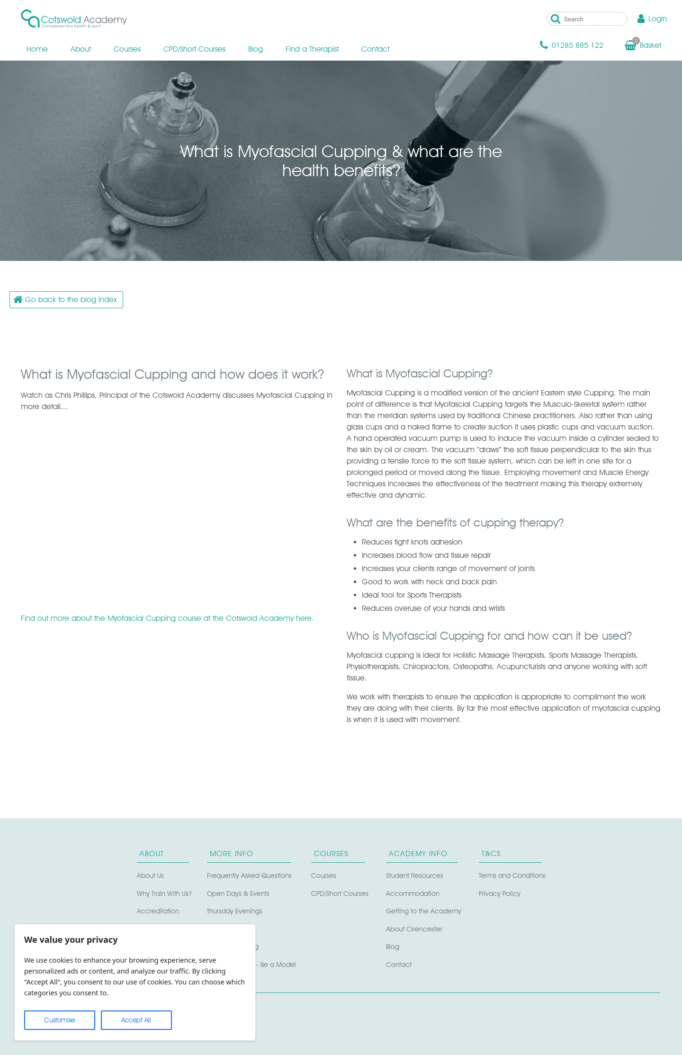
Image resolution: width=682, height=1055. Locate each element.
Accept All (136, 1020)
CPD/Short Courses (194, 49)
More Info (231, 853)
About (81, 49)
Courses (127, 49)
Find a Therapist (312, 49)
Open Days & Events (238, 893)
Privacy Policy (499, 893)
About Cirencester (414, 929)
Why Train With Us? (164, 893)
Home (37, 49)
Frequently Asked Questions (249, 875)
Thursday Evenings (234, 911)
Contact (375, 49)
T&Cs (491, 853)
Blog (255, 49)
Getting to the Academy (423, 911)
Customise (59, 1020)
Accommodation (413, 893)
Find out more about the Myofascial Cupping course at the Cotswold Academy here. (167, 618)
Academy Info (418, 853)
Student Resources (414, 875)
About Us (150, 875)
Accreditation (158, 911)
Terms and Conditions (512, 875)
